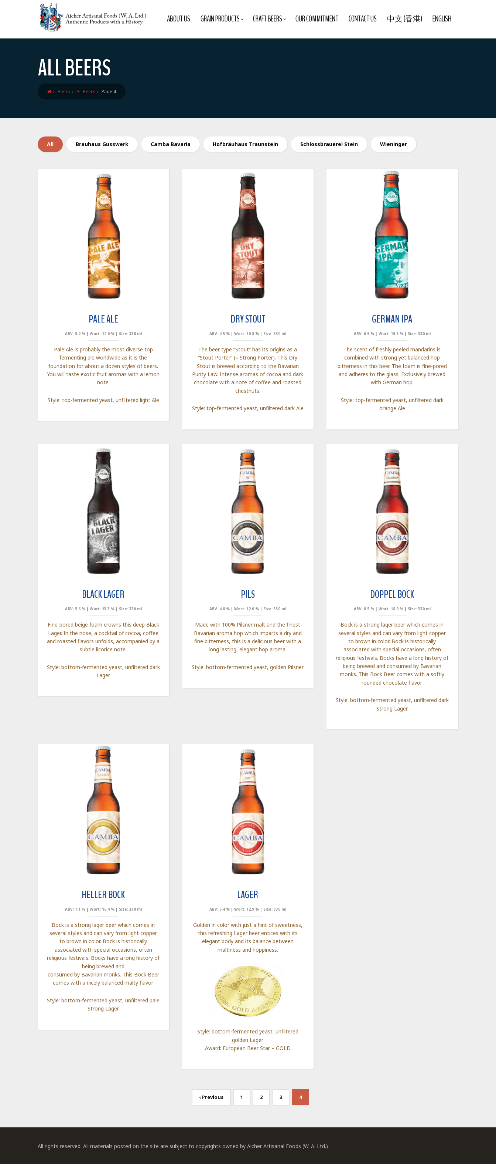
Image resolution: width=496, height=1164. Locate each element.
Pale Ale (103, 319)
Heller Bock (103, 895)
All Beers (85, 91)
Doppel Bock (392, 594)
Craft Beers (269, 19)
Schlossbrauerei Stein (329, 144)
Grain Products (222, 19)
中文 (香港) (404, 19)
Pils (248, 594)
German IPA (392, 319)
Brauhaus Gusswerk (102, 144)
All (50, 144)
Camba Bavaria (171, 144)
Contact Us (363, 19)
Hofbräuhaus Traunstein (245, 144)
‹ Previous (211, 1097)
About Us (178, 19)
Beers (64, 91)
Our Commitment (316, 19)
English (441, 19)
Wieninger (393, 144)
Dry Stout (247, 319)
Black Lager (103, 594)
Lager (247, 895)
